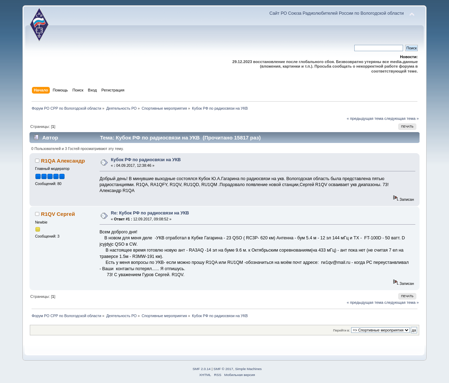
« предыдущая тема (365, 118)
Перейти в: (341, 330)
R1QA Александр (63, 161)
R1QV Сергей (58, 214)
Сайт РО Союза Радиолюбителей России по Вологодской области (336, 13)
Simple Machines (248, 369)
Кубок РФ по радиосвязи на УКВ (146, 159)
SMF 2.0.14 (202, 369)
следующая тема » (401, 118)
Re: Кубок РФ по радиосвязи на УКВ (150, 213)
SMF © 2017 (223, 369)
